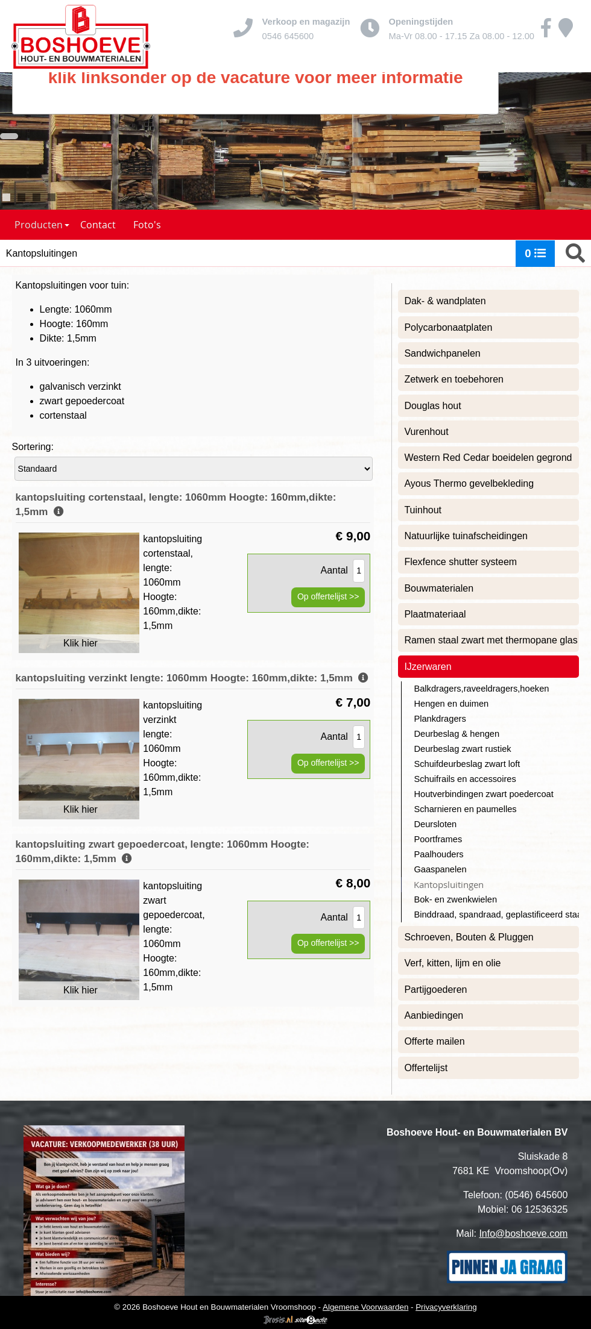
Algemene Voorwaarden (365, 1307)
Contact (98, 224)
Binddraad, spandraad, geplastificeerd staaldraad (496, 914)
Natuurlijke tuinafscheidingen (466, 536)
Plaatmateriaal (435, 614)
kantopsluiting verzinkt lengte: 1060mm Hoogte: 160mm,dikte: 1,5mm (192, 678)
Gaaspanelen (440, 869)
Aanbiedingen (433, 1015)
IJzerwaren (427, 666)
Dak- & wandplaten (444, 301)
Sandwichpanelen (442, 353)
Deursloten (435, 824)
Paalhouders (438, 854)
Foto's (147, 224)
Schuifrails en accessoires (465, 779)
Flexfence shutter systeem (460, 562)
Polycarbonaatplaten (448, 327)
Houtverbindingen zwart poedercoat (483, 794)
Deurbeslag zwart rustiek (462, 749)
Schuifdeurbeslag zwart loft (467, 764)
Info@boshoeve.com (523, 1233)
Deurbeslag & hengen (456, 734)
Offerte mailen (434, 1041)
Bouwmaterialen (438, 588)
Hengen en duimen (451, 703)
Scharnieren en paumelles (465, 809)
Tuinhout (422, 510)
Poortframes (438, 839)
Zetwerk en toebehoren (454, 379)
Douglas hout (432, 406)
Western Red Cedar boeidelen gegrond (488, 457)
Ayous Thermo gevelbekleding (469, 483)
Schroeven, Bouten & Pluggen (468, 937)
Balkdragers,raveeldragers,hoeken (481, 688)
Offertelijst (425, 1068)
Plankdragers (440, 719)
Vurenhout (426, 432)
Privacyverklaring (446, 1307)
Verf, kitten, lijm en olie (452, 963)
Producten (41, 224)
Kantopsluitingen (449, 884)
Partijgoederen (435, 989)
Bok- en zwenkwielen (455, 899)
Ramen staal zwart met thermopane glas (490, 640)
